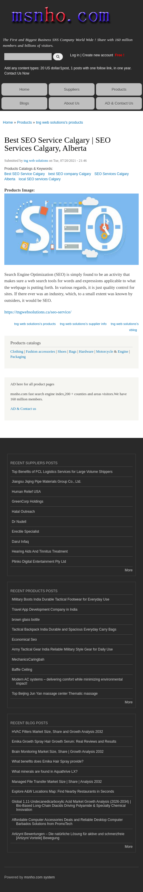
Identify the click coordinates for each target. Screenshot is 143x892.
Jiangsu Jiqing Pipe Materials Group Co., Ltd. (46, 482)
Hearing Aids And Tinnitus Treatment (40, 551)
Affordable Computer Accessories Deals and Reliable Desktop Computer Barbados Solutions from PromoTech (67, 822)
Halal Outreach (23, 512)
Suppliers (72, 89)
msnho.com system (39, 877)
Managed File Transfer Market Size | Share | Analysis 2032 (57, 782)
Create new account (98, 55)
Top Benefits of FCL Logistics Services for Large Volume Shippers (62, 472)
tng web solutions (36, 161)
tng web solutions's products (59, 122)
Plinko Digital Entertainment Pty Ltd (39, 562)
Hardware (86, 352)
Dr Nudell (19, 522)
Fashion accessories (40, 352)
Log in (75, 55)
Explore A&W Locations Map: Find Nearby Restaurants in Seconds (63, 791)
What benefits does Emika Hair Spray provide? (47, 761)
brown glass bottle (26, 620)
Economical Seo (24, 640)
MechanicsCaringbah (28, 659)
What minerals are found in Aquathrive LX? (45, 772)
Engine (123, 352)
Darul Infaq (20, 542)
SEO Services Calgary (111, 174)
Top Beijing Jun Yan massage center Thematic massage (55, 694)
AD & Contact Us (119, 103)
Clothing (16, 352)
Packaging (18, 357)
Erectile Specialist (25, 531)
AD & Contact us (23, 409)
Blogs (24, 103)
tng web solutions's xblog (125, 327)
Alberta (9, 179)
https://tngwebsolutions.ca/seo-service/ (38, 312)
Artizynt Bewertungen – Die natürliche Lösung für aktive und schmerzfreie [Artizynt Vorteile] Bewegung (68, 836)
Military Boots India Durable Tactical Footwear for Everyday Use (60, 599)
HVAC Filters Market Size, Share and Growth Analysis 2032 (57, 732)
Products (119, 89)
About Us (71, 103)
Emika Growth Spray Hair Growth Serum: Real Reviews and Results (64, 741)
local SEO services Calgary (40, 179)
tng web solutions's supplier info (83, 324)
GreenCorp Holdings (27, 501)
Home (24, 89)
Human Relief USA (26, 492)
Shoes (62, 352)
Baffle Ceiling (22, 670)
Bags (72, 352)
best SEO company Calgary (69, 174)
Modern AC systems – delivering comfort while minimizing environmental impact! (67, 681)
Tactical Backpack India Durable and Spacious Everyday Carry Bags (64, 629)
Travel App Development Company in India (44, 609)
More (129, 570)
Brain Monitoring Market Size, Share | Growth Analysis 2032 (58, 752)
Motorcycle (104, 352)
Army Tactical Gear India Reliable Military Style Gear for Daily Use (62, 649)
